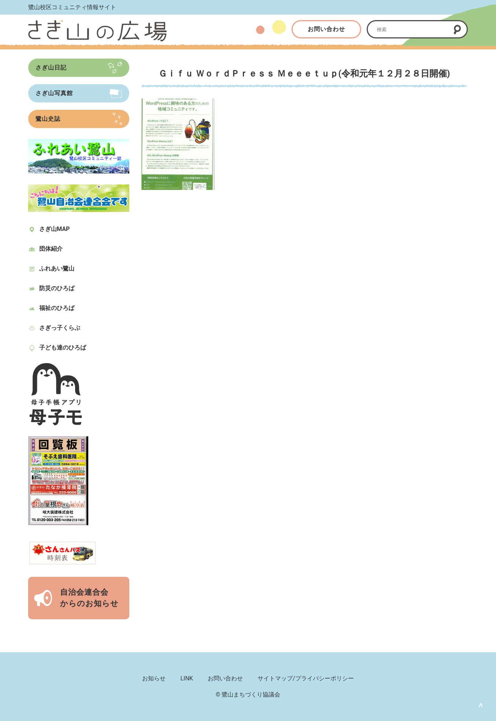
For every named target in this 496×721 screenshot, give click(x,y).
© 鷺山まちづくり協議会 (248, 694)
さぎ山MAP (54, 228)
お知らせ (154, 678)
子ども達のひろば (62, 347)
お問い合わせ (326, 29)
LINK (186, 678)
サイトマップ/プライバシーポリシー (306, 678)
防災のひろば (56, 288)
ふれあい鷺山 (56, 268)
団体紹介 (51, 248)
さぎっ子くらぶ (59, 327)
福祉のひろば (56, 308)
